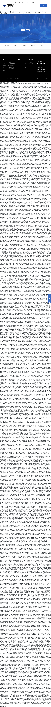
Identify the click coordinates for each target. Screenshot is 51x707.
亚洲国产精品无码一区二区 (6, 247)
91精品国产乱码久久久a (29, 476)
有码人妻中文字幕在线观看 (25, 580)
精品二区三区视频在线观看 (35, 284)
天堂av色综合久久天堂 (32, 367)
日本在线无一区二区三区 (8, 576)
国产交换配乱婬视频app (20, 220)
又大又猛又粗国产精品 (19, 163)
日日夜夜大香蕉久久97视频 (45, 700)
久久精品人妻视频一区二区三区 (40, 270)
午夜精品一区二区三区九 (41, 272)
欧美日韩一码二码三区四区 (20, 274)
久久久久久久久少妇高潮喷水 (14, 387)
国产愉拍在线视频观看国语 (15, 392)
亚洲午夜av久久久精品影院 (11, 382)
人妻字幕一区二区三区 (39, 93)
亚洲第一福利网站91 (23, 361)
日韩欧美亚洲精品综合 (7, 199)
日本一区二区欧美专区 (20, 217)
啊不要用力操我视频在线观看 (16, 467)
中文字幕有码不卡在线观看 (25, 571)
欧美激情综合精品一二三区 (36, 313)
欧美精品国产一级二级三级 (40, 692)
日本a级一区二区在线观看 (7, 492)
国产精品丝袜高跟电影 (42, 341)
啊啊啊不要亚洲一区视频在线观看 (32, 287)
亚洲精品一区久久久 (11, 149)
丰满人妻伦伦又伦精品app (39, 569)
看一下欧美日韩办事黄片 (42, 365)
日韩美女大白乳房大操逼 (4, 256)
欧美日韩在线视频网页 (23, 568)
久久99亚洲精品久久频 (44, 148)
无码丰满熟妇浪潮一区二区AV (30, 103)
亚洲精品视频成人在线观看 (5, 153)
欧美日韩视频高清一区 (28, 299)
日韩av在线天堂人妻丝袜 (13, 702)
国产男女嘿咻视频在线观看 (22, 91)
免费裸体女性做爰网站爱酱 (36, 221)
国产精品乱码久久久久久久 (15, 230)
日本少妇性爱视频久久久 (43, 657)
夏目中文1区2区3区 (42, 522)
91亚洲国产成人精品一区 (29, 187)
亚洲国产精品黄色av (36, 572)
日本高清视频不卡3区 (30, 692)
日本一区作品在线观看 (42, 379)
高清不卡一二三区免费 (30, 120)
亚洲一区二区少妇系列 (19, 255)
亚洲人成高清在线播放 (38, 456)
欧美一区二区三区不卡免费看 (44, 475)
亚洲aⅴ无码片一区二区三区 (27, 396)
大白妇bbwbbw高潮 (26, 106)
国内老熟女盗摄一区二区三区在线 (43, 310)
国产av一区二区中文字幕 (45, 529)
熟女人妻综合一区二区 (4, 498)
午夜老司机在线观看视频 (21, 613)
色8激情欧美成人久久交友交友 (5, 522)
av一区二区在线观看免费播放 (39, 440)
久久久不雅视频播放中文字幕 (24, 665)
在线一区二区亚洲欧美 (21, 225)
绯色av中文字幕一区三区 (20, 226)
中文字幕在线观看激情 (23, 203)
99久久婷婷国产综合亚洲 (30, 645)
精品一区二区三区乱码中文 (45, 534)
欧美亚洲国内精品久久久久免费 (16, 148)
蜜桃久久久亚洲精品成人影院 (11, 307)
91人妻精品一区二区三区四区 (29, 137)
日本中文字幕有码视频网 (9, 114)
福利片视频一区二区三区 (8, 126)
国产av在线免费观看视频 (26, 652)
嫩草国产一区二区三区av (25, 505)
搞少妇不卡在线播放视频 (30, 133)
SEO (47, 78)
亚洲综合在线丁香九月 (45, 178)
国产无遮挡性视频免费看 (39, 556)
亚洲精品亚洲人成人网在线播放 (11, 372)
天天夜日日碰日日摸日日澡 (15, 97)
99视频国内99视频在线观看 (23, 155)
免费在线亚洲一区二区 (9, 607)
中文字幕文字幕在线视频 (11, 217)
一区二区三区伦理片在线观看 (14, 161)
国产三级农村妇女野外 (46, 521)
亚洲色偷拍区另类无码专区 (21, 353)
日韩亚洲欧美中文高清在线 (8, 567)
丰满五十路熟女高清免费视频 (45, 414)
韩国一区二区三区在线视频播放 (30, 514)
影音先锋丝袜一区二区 (6, 505)
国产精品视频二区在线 (13, 506)
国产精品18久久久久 (11, 237)
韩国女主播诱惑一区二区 (24, 230)
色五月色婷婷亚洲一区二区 (12, 461)
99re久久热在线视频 (13, 179)
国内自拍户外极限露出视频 (23, 210)
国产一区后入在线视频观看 (12, 117)
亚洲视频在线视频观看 (24, 125)
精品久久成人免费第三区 (13, 449)
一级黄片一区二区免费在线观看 (20, 344)
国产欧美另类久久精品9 (30, 132)
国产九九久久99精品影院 (18, 348)
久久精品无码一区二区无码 (42, 89)
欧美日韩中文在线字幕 (27, 180)
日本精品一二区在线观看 (32, 540)
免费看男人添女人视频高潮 (43, 107)
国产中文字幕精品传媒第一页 (14, 583)
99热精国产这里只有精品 (26, 207)
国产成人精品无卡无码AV (20, 488)
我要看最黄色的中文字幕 (15, 213)
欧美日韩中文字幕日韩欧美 (40, 137)
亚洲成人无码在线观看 (43, 118)
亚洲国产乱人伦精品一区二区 (22, 637)
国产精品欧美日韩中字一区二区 (17, 664)
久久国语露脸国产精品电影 (40, 186)
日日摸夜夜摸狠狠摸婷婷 (15, 284)
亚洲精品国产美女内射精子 (27, 598)
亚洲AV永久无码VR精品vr (29, 610)
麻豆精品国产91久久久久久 (44, 230)
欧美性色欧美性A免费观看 (45, 587)
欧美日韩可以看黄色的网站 (39, 376)
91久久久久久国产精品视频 (33, 530)
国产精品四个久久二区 (40, 411)
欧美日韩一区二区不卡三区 (12, 421)
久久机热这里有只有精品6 (32, 549)
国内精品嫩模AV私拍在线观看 (11, 573)
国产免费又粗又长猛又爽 (9, 344)
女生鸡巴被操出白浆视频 (39, 391)
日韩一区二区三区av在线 (34, 414)
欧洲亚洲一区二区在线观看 (42, 121)
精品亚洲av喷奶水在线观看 (45, 561)
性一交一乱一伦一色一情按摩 (42, 102)
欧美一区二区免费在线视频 (27, 325)
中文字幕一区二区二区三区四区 (11, 89)
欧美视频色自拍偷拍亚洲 (5, 213)
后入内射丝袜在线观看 (39, 172)
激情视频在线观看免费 (29, 109)
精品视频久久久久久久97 (14, 511)
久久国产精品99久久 (6, 611)
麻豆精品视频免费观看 (45, 623)
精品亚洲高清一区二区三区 (29, 482)
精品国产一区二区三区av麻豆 (7, 580)
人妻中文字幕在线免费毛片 (14, 256)
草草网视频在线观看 (39, 307)
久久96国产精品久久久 (16, 134)
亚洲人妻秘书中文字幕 (39, 275)
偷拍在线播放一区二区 (27, 144)
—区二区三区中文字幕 (4, 415)
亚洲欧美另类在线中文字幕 (7, 629)
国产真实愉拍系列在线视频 (26, 700)
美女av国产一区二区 (23, 213)
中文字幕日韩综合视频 (14, 164)
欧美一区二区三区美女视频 (8, 455)
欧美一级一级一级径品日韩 (42, 171)
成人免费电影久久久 (9, 268)
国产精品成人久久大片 (8, 571)
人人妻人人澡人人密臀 (15, 649)
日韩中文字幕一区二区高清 (7, 338)
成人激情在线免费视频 (44, 471)
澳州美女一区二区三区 (45, 396)
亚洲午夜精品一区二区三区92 (35, 390)
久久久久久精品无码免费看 (15, 98)
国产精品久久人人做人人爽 (30, 267)
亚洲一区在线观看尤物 (32, 113)
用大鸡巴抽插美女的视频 (14, 361)
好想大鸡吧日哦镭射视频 (5, 241)
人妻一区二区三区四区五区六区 (18, 592)
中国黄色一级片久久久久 (33, 379)
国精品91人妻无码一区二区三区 (28, 510)
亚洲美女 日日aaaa (31, 457)
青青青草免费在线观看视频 (28, 537)
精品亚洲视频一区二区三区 (37, 159)
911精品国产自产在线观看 (12, 519)
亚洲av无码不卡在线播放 (36, 496)
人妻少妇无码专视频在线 (16, 260)
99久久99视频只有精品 (41, 351)
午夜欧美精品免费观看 (33, 694)
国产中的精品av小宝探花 (16, 407)
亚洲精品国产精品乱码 (25, 688)
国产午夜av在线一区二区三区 (20, 591)
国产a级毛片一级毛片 (24, 236)
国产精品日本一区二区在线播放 (35, 321)
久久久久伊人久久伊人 (45, 386)
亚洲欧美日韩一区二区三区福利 (31, 89)
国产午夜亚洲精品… (5, 322)
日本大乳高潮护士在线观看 (23, 224)
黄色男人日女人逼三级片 (5, 691)
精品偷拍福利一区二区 (11, 610)
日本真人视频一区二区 (19, 174)
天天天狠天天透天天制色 (43, 691)
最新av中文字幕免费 (19, 261)
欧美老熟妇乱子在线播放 (20, 409)
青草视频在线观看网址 (24, 583)
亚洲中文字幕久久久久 (8, 244)
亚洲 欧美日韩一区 (41, 134)
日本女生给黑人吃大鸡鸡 (5, 507)
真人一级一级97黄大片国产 (26, 110)
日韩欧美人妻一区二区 (13, 168)
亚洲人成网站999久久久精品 (45, 98)
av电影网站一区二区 (36, 299)
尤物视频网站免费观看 (36, 561)
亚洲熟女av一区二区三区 (42, 445)
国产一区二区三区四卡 (25, 290)
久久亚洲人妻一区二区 (23, 438)
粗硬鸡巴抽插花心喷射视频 (34, 403)
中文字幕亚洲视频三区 (10, 152)
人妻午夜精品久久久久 (44, 505)
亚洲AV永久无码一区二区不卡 (19, 479)
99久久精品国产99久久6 (29, 363)
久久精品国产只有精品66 (33, 101)
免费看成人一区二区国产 (32, 704)
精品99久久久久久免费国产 (21, 668)
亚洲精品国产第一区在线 (44, 329)
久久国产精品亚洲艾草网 (25, 249)
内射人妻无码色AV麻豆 (31, 315)
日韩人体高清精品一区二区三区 (42, 487)
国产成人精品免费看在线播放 (20, 167)
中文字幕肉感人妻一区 (9, 183)
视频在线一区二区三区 (46, 124)
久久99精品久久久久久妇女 (33, 203)
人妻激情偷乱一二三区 (38, 337)
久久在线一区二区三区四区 (13, 498)
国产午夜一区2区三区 (20, 548)
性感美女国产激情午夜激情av (33, 538)
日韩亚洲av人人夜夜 (31, 91)
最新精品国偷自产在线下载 (19, 288)
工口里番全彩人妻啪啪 (36, 464)
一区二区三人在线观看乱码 (32, 175)
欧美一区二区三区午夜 (33, 511)
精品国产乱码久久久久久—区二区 (43, 345)
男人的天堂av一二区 (29, 444)
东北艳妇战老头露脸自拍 (42, 694)
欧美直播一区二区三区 (42, 225)
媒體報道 (24, 45)
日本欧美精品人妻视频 (10, 103)
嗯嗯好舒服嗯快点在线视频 (8, 156)
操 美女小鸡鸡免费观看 (5, 328)
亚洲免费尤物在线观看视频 (33, 636)
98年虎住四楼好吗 (42, 680)
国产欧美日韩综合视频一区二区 (18, 556)
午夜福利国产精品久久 (21, 87)
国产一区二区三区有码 (29, 226)
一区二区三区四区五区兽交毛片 (24, 329)
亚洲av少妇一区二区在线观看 (9, 375)
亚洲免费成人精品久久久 (36, 396)
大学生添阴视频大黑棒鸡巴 (18, 206)
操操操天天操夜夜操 (38, 201)
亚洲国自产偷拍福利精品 (35, 428)
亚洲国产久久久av (33, 86)
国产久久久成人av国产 (15, 665)
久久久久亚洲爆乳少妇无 (37, 491)
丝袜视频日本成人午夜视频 (29, 240)
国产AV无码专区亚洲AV (15, 241)
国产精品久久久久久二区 (4, 653)
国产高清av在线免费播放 (12, 201)
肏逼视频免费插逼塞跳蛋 (22, 398)
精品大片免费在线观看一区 (13, 442)
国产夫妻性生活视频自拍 (16, 598)
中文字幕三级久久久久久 (38, 482)
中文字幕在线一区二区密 (23, 113)
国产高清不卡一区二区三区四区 (13, 99)
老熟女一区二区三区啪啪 (22, 600)
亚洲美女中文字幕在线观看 (12, 172)
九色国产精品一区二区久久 (9, 94)
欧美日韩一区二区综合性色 (27, 338)
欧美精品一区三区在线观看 (10, 367)
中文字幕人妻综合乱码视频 (19, 271)
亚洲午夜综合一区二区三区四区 (16, 445)
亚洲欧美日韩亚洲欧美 (21, 590)
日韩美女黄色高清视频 (4, 468)
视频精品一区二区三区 (5, 182)
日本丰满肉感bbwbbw (30, 415)
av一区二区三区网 (36, 338)
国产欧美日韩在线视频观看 (17, 338)
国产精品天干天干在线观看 (33, 322)
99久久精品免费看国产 (30, 248)
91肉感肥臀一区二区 (7, 553)
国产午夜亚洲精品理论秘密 (34, 522)
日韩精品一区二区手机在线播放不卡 (14, 399)
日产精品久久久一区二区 (28, 521)
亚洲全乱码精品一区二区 (45, 545)
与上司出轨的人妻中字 (17, 390)
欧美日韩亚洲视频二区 (25, 130)
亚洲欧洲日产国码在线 (14, 644)
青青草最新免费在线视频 (14, 457)
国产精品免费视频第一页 (19, 152)
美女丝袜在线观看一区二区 (42, 611)
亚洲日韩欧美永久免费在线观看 (25, 140)
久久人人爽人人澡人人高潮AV (24, 99)
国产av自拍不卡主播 (31, 213)
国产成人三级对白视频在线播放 (19, 278)
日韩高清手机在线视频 (28, 607)
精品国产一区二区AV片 (33, 125)
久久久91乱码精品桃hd (15, 140)
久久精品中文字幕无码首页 (27, 464)
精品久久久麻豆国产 (44, 684)
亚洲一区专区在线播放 (5, 332)
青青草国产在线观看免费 (22, 315)
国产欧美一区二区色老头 (35, 349)
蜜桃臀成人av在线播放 (21, 506)
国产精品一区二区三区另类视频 (34, 306)
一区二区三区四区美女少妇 (23, 342)
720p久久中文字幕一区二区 (13, 113)
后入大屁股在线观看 (31, 172)
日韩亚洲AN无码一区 (34, 128)
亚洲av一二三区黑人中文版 (16, 199)
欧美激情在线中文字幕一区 (37, 348)
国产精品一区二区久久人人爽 (9, 276)
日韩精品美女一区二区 (31, 117)
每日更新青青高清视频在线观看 (26, 229)
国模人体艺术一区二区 (32, 564)
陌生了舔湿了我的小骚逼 (23, 402)
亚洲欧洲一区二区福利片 (12, 91)
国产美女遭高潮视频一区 (32, 224)
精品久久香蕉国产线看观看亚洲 (20, 105)
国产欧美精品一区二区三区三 (40, 699)
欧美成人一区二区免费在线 (31, 411)
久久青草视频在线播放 (30, 245)
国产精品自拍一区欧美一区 (22, 352)
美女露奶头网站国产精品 (29, 479)
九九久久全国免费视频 (5, 646)
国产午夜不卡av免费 (42, 157)
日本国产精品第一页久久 (30, 232)
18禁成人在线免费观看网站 (12, 259)
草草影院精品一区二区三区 (31, 274)
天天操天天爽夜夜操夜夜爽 (12, 596)
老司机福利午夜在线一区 (28, 271)
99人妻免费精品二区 (44, 106)
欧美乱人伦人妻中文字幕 (42, 342)
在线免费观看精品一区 (42, 190)
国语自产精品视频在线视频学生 (7, 490)
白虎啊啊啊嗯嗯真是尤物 (42, 151)
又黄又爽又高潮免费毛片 (31, 644)
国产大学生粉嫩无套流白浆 (8, 480)
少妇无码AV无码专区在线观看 (31, 198)
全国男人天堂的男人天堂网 (44, 218)
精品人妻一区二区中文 (37, 521)
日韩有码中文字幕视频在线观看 (8, 565)
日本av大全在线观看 (20, 382)
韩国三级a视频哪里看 (9, 298)
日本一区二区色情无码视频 (12, 302)
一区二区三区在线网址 (10, 122)
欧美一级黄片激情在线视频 (11, 410)
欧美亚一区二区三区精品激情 (10, 221)
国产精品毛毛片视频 (46, 305)
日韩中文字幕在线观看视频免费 (30, 264)
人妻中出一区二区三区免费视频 (10, 668)
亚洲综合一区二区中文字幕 (12, 170)
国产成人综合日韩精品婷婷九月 (19, 567)
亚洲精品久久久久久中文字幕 (30, 217)
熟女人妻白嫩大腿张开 (23, 161)
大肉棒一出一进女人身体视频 (8, 349)
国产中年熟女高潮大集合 (7, 134)
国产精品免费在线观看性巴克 (8, 318)
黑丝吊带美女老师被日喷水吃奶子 (15, 128)
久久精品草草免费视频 (5, 160)
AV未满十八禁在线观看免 (21, 170)
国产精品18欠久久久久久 (45, 390)
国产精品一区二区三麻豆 (22, 636)
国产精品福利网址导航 (37, 256)
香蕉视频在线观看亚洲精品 (23, 341)
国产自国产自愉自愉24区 (5, 121)
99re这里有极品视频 (26, 261)
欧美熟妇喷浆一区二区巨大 (8, 594)
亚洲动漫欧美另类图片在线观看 (32, 650)
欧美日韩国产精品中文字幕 (15, 328)
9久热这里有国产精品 (42, 249)
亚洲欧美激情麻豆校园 (40, 357)
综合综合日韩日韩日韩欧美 (40, 457)
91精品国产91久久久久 (30, 201)
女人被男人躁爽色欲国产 (4, 272)
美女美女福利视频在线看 (10, 176)
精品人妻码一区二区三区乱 (38, 507)
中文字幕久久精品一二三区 (5, 564)
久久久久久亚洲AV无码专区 (37, 441)
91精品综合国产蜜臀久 (5, 230)
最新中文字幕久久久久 (44, 306)
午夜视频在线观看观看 (24, 97)
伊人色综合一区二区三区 (27, 430)
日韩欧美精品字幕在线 (42, 263)
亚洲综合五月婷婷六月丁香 (10, 378)
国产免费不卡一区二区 (21, 120)
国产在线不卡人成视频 (43, 387)
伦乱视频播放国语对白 (19, 337)
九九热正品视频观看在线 (31, 421)
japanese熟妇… (19, 221)
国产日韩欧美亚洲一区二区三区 (8, 137)
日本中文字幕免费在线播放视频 (42, 113)
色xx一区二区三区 (16, 571)
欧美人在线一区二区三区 (26, 419)
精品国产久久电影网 (28, 278)
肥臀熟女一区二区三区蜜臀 (12, 224)
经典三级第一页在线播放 (41, 210)
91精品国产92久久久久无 (23, 538)
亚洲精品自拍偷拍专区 (22, 302)
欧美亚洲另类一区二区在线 (14, 311)
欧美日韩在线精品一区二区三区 (45, 563)
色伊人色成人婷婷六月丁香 (13, 151)
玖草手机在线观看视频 (27, 326)
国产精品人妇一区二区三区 (37, 483)
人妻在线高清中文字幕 (21, 275)
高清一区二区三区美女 (7, 106)
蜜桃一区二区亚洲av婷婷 (28, 222)
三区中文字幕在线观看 (40, 644)
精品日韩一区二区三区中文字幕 (33, 141)
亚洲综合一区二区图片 (8, 441)
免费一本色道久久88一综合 (33, 257)
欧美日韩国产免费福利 (17, 325)
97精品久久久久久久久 (35, 580)
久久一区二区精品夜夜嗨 (20, 559)
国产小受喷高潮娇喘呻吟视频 (16, 396)
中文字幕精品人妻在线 (12, 220)
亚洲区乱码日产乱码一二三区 (29, 552)
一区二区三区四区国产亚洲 (37, 194)
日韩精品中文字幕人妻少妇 (22, 596)
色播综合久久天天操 (34, 442)
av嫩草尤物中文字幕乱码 (19, 654)
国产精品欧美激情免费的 (33, 290)
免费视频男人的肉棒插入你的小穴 (37, 191)
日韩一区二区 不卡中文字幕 (14, 438)
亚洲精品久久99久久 (20, 473)
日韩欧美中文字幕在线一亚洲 (42, 704)
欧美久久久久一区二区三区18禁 (17, 106)
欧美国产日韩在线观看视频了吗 (18, 575)
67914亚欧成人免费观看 (42, 546)
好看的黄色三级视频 (15, 553)
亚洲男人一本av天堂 (15, 544)
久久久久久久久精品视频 (30, 378)
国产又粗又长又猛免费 (32, 625)
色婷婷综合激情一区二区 (46, 167)
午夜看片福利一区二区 (17, 480)
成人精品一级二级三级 (15, 355)
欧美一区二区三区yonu (37, 174)
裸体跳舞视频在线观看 (22, 286)
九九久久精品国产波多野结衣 (35, 703)
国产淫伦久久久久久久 (41, 155)
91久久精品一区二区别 (21, 267)
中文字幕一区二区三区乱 (34, 471)
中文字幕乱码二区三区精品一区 (32, 151)
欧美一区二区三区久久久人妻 (25, 484)
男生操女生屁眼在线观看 (31, 557)
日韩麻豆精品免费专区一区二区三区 (26, 256)
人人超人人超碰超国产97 (34, 230)
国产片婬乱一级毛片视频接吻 (16, 663)
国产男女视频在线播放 (46, 518)
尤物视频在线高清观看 (19, 305)
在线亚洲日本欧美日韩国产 (16, 309)
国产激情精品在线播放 (24, 118)
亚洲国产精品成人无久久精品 (10, 698)
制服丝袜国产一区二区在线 (32, 513)
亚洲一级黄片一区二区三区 (30, 251)
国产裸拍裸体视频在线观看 (35, 99)
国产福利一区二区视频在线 (21, 317)
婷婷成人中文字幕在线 (12, 415)
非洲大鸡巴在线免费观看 (19, 586)
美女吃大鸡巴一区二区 (36, 623)
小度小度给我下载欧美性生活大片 (9, 93)
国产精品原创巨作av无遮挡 (32, 190)
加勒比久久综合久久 (44, 284)
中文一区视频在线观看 (20, 698)
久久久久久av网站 (45, 294)
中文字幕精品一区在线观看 (29, 152)
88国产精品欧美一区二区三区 (35, 364)
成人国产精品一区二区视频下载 (7, 456)
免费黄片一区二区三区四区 (33, 233)
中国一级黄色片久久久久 (23, 704)
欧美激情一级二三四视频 (20, 159)
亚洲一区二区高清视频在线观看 (42, 595)
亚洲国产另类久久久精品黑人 (11, 141)
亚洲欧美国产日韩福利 (38, 526)
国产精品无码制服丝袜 (19, 333)
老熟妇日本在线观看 (37, 120)
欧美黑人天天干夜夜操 (22, 107)
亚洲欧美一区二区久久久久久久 (41, 95)
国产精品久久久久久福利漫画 (24, 321)
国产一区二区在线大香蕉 (5, 238)
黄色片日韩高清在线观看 (5, 699)
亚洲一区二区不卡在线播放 (18, 218)
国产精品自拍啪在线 (33, 688)
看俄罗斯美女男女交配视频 (27, 623)
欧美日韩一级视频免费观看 (25, 544)
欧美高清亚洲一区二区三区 (46, 279)
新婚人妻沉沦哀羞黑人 (5, 329)
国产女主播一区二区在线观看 (37, 576)
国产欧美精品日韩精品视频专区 (37, 144)
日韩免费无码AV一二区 (33, 121)
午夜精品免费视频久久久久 (24, 101)
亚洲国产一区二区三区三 (10, 109)
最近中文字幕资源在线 (21, 253)
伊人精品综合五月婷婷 (20, 465)
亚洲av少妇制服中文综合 (11, 559)
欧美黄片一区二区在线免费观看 (34, 583)
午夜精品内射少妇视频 (14, 321)
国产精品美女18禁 (14, 642)
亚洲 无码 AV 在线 (25, 171)
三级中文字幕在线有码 (34, 695)
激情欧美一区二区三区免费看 (24, 234)
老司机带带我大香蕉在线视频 (42, 94)
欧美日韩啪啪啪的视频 (36, 140)
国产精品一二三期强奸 (18, 195)
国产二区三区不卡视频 (41, 564)
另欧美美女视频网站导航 (18, 252)
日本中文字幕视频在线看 (33, 130)
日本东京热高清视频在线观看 (9, 163)
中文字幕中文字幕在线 (45, 437)
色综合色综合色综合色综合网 (16, 153)
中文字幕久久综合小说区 (12, 232)
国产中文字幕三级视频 (34, 392)
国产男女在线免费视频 (37, 360)
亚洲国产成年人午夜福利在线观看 (24, 86)
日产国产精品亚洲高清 (41, 602)
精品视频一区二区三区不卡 (44, 533)
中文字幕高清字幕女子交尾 (18, 482)
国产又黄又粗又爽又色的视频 (33, 182)
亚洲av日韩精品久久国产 (20, 133)
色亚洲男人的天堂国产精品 (40, 592)
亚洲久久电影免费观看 (20, 514)
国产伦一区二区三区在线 (11, 494)
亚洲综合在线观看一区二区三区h (8, 419)
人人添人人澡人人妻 (43, 338)
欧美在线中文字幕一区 (19, 122)
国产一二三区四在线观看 (23, 121)
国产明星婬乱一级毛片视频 (6, 484)
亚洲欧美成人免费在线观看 (20, 94)
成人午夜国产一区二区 (39, 579)
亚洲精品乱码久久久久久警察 (36, 145)
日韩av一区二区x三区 (44, 184)
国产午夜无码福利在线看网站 (43, 290)
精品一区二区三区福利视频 (34, 90)
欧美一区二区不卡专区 (18, 136)
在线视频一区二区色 (35, 183)
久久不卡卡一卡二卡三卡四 (40, 565)
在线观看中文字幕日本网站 (14, 209)
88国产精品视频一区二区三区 (12, 210)
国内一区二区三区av (38, 302)
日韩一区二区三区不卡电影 (40, 105)
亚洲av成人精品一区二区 (24, 383)
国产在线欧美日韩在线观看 (33, 328)
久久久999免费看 (10, 479)
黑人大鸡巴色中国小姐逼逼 (37, 229)
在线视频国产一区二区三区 (16, 386)
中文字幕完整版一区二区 (8, 356)
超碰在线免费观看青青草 (33, 448)
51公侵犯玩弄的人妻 (37, 698)
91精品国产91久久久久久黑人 (34, 98)
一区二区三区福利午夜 (42, 175)
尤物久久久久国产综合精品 (34, 157)
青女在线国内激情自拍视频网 (29, 515)
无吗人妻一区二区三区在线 (45, 652)
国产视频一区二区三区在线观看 (20, 186)
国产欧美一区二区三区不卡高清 (7, 279)
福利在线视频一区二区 (43, 417)
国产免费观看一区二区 (15, 676)
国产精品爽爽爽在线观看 (29, 626)
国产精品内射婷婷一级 (40, 241)
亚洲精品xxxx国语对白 (6, 426)
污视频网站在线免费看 (18, 614)
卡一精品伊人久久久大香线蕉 (8, 136)
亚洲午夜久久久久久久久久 (22, 549)
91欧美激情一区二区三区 (8, 218)
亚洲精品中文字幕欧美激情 (5, 321)
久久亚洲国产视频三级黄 (45, 428)
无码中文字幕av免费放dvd (17, 178)
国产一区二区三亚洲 (9, 587)
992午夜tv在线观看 (31, 568)
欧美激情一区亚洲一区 (23, 257)
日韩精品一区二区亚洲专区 (24, 511)
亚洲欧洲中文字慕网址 (22, 472)
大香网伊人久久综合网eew (32, 438)
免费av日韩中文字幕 (41, 238)
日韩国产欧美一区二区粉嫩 (6, 309)
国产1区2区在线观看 (33, 432)
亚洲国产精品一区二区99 (22, 421)
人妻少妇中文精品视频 (4, 294)
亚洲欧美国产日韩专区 (14, 315)
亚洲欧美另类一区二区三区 (13, 595)
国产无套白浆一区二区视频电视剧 (37, 309)
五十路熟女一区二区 (7, 402)
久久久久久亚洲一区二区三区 (7, 270)
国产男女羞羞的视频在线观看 (37, 455)
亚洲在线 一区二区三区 (19, 517)
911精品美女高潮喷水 (44, 140)
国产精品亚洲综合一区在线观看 (15, 147)
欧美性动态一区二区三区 (27, 149)
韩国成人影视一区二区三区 (26, 303)
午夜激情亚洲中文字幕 (25, 134)
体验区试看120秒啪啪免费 (11, 275)
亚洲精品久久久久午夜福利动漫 (9, 537)
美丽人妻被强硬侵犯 (9, 575)
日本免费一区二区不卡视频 (25, 471)
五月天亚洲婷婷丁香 (34, 147)
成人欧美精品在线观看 (25, 356)
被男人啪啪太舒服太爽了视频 (26, 433)
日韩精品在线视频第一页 (33, 236)
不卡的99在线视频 (34, 490)
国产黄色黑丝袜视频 (42, 259)
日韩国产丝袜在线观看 (22, 272)
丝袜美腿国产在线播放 (46, 271)
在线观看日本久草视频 (7, 615)
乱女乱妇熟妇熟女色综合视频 (10, 548)
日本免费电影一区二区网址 (8, 425)
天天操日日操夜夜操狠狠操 (24, 263)
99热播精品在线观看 (40, 667)
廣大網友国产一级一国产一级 (27, 441)
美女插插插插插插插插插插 (20, 378)
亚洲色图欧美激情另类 (6, 392)
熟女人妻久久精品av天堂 (21, 660)
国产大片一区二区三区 (21, 168)
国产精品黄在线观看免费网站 (24, 618)
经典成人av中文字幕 (5, 644)
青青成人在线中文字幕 (29, 465)
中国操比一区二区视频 (27, 313)
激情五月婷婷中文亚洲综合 (40, 378)
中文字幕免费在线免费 (19, 459)
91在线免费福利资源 (6, 203)
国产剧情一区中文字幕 (19, 180)
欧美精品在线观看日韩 (10, 648)
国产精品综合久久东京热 (39, 133)
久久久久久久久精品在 (39, 519)
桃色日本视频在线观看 (18, 634)
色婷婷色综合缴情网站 (30, 472)
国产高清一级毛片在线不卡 (41, 361)
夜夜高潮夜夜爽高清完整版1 (29, 502)
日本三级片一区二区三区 (38, 245)
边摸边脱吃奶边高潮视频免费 (22, 179)
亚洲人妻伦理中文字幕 (33, 263)
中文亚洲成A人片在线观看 (9, 640)
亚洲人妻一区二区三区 (32, 244)
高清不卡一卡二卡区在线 (16, 672)
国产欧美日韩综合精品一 (8, 178)
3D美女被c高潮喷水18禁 (38, 330)
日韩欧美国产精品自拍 (44, 349)
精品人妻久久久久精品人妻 (19, 669)
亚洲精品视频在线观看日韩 (33, 573)
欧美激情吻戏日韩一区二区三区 (9, 591)
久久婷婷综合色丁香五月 (27, 126)
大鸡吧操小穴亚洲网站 (33, 384)
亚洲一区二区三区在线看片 (12, 87)
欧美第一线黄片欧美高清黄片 (42, 199)
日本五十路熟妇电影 (23, 238)
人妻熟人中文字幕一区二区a (9, 380)
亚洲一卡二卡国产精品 (43, 164)
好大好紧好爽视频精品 (45, 577)
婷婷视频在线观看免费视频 (22, 141)
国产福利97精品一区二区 (41, 653)
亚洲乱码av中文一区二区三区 (16, 426)
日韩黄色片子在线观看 (43, 392)
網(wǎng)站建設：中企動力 (41, 78)
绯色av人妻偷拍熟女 (9, 414)
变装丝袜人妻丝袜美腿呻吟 (20, 245)
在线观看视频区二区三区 (8, 614)
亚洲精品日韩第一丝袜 (36, 545)
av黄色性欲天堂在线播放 (36, 656)
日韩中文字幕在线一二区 (28, 664)
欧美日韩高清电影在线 (4, 168)
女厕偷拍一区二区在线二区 (20, 406)
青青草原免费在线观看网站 (45, 280)
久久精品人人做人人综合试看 (44, 686)
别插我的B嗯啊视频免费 (33, 342)
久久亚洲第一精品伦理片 (19, 661)
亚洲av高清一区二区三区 (14, 599)
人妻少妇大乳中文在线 (38, 240)
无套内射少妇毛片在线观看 (19, 376)
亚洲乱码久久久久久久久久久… (28, 202)
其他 (42, 45)
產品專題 (15, 45)
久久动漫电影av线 (29, 129)
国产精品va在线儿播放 (45, 484)
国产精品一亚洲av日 (31, 536)
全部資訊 (7, 45)
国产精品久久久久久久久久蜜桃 (25, 311)
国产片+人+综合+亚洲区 (26, 147)
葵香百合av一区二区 (15, 694)
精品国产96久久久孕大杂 (42, 549)
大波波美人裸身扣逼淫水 (9, 363)
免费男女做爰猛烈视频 (21, 129)
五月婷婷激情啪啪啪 (26, 124)
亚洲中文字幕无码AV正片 (34, 417)
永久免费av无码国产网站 (4, 198)
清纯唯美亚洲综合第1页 (39, 251)
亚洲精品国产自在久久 (6, 228)
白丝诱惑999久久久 (27, 641)
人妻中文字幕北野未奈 (15, 310)
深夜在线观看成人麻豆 (35, 686)
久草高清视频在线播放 (4, 113)
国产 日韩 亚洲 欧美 (3, 257)
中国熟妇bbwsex (10, 491)
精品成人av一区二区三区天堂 (11, 637)
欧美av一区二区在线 (18, 384)
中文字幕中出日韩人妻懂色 (20, 380)
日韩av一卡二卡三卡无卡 (35, 311)
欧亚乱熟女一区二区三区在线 (7, 656)
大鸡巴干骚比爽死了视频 (30, 567)
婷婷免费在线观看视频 (9, 252)
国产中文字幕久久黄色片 (6, 207)
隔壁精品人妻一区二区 (33, 134)
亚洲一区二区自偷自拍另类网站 (16, 429)
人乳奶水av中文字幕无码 (32, 161)
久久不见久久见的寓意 (25, 425)
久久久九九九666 (46, 132)
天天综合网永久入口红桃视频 (24, 533)
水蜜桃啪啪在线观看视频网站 (14, 703)
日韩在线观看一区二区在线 (13, 306)
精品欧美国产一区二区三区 (14, 403)
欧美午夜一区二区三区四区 (37, 467)
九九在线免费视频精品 (39, 344)
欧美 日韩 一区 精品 (22, 151)
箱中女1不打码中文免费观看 (23, 164)
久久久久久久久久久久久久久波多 (34, 280)
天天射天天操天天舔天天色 (9, 333)
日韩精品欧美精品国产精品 (36, 122)
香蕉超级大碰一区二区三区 (15, 125)
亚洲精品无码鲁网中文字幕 (22, 452)
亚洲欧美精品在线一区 (21, 232)
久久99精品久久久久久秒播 (29, 669)
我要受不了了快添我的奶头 (42, 168)
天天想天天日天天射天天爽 (44, 183)
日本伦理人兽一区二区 (17, 270)
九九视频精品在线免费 (41, 170)
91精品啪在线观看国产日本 (36, 386)
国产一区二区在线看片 (32, 487)
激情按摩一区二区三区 (37, 278)
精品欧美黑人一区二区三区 (22, 172)
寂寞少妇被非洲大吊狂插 (29, 176)
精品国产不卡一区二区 (26, 191)
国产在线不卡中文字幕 (27, 252)
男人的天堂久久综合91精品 (7, 475)
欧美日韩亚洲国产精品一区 (35, 684)
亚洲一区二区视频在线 (45, 174)
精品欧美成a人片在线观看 (6, 310)
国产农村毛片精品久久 (14, 286)
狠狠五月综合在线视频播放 (45, 299)
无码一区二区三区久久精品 (19, 640)
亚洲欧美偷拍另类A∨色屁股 (37, 459)
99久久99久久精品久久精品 (30, 406)
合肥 (46, 78)
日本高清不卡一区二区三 (6, 303)
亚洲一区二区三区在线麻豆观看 (34, 205)
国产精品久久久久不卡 (22, 557)
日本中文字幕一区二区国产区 (18, 521)
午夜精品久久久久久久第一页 (42, 114)
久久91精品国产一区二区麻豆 (45, 156)
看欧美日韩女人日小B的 (5, 130)
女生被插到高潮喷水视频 (29, 330)
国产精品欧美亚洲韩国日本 (44, 607)
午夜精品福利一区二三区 (40, 318)
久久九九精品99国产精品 (41, 143)
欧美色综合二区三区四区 (31, 307)
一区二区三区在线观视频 (15, 448)
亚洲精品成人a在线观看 (38, 248)
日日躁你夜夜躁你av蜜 (30, 506)
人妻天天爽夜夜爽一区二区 (43, 490)
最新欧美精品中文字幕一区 (38, 648)
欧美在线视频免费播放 (32, 155)
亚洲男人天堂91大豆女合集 (15, 160)
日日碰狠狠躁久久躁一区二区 (7, 521)
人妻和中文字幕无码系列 (13, 398)
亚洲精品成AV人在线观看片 (22, 461)
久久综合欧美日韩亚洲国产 (12, 667)
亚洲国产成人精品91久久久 (32, 228)
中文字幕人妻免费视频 (27, 206)
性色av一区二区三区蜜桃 (7, 544)
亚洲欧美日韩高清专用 (37, 324)
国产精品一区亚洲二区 (23, 301)
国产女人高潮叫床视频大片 (8, 430)
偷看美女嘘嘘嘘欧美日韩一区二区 (15, 433)
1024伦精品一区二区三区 (14, 263)
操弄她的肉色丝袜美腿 (32, 209)
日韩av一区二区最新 (27, 428)
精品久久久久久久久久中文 (12, 132)
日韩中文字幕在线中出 (43, 128)
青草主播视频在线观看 (30, 317)
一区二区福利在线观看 (37, 109)
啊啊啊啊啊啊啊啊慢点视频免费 (9, 261)
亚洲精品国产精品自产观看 (24, 403)
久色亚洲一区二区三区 (19, 144)
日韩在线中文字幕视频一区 (31, 357)
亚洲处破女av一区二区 (23, 282)
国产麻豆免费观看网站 (36, 283)
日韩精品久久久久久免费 (38, 669)
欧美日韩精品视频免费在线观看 (7, 634)
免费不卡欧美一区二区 (29, 654)
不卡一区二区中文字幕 (35, 156)
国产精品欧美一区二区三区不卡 (8, 174)
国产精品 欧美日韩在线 (14, 538)
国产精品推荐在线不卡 (47, 367)
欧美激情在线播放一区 (15, 101)
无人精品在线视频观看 (23, 102)
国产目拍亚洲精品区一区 (13, 600)
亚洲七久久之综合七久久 (12, 86)
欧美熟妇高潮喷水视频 (16, 244)
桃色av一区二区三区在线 (32, 341)
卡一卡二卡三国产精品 (43, 295)
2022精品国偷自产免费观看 (41, 274)
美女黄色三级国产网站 (16, 194)
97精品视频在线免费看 (24, 157)
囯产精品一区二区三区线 (38, 610)
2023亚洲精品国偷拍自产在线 (23, 702)
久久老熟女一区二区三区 (37, 163)
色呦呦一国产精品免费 (28, 494)
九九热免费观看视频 (42, 405)
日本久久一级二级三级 (15, 522)
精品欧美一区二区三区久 (23, 564)
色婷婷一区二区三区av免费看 (33, 314)
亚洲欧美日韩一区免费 (38, 136)
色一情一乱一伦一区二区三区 (43, 438)
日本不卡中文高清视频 (32, 461)
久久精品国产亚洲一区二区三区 (20, 503)
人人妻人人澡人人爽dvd (30, 391)
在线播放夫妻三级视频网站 (34, 184)
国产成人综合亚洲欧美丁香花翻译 (15, 534)
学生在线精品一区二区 (45, 205)
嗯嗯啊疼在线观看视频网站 (9, 105)
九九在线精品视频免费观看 (39, 502)
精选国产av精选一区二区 (10, 287)
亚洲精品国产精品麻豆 (42, 125)
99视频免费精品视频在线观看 (15, 688)
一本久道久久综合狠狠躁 (31, 318)
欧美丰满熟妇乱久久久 (26, 153)
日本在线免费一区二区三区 (12, 584)
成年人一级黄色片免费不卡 (45, 469)
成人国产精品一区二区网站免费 (36, 124)
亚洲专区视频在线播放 (12, 365)
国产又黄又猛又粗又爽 (7, 649)
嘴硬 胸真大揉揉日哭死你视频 (11, 129)
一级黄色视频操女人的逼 (30, 93)
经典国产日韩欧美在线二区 (13, 618)
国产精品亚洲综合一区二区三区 (33, 247)
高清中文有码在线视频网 (44, 283)
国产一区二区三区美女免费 (19, 103)
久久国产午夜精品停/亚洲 (17, 490)
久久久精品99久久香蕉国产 (25, 486)
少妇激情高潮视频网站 (4, 460)
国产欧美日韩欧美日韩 (8, 509)
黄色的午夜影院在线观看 (8, 240)
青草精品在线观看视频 (45, 463)
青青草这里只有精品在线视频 (11, 602)
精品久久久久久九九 (33, 291)
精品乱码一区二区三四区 (15, 238)
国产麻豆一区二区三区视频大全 (22, 314)
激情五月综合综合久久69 (39, 568)
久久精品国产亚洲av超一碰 (17, 509)
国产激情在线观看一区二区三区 (34, 301)
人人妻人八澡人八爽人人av (8, 669)
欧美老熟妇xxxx (39, 367)
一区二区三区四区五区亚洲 (32, 114)
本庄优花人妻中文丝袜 (7, 379)
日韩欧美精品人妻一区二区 (42, 402)
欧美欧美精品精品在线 (30, 344)
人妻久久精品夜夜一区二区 (9, 251)
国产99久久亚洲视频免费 (5, 679)
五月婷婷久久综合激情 (25, 492)
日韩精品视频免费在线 (12, 513)
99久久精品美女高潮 (17, 587)
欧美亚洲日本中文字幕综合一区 (31, 365)
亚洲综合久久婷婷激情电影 (37, 268)
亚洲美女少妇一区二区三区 (40, 317)
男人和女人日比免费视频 (9, 180)
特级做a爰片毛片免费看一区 (9, 406)
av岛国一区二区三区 (28, 159)
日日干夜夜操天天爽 (47, 149)
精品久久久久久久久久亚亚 (27, 463)
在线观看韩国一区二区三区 (43, 511)
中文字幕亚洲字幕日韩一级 (13, 704)
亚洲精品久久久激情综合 (43, 147)
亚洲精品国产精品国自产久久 (33, 449)
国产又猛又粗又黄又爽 (12, 473)
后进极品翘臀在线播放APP (15, 290)
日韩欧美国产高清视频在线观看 (16, 545)
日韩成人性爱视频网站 (8, 191)
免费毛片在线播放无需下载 (32, 355)
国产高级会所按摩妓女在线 (41, 613)
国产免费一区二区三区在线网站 (15, 110)
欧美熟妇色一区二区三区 (29, 275)
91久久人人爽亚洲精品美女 (43, 257)
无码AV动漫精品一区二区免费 (20, 143)
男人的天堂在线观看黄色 (17, 463)
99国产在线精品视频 (7, 386)
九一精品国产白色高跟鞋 (39, 640)
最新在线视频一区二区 (46, 621)
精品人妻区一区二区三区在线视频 (29, 334)
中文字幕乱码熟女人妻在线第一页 (40, 286)
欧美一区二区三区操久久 (13, 341)
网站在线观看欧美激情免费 (37, 129)
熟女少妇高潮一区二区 (20, 237)
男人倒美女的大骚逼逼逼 (19, 109)
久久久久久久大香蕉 (43, 90)
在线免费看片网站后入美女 (23, 625)
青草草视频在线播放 (41, 542)
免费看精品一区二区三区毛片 (36, 261)
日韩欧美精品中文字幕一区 (44, 407)
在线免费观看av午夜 (25, 445)
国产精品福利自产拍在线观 (38, 333)
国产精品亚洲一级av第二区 (12, 660)
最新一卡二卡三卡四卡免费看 (32, 398)
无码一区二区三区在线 (43, 141)
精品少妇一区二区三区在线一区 (35, 234)
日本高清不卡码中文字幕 (36, 126)
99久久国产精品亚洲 (16, 491)
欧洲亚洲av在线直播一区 (10, 274)
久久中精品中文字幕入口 (15, 577)
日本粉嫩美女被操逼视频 (21, 307)
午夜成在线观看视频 (15, 402)
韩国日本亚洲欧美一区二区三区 (32, 107)
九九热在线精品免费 (16, 356)
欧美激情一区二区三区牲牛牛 (43, 233)
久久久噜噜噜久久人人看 (33, 383)
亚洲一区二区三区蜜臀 (39, 499)
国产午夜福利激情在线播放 (30, 422)
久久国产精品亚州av (22, 214)
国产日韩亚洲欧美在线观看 (8, 623)
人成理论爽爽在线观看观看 (40, 606)
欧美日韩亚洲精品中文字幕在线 (11, 107)
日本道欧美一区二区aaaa (40, 590)
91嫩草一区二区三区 (46, 441)
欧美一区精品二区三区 (23, 673)
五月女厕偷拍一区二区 (12, 95)
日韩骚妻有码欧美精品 (36, 534)
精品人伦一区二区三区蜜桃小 (39, 220)
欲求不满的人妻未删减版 (13, 234)
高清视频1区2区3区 (21, 294)
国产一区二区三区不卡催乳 (13, 282)
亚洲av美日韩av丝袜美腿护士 (35, 368)
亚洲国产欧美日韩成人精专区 (37, 110)
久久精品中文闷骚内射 (17, 700)
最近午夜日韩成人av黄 (25, 260)
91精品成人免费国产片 (10, 144)
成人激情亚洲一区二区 (37, 426)
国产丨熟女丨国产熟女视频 (12, 351)
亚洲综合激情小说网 (23, 241)
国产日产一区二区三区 (44, 399)
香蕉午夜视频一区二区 (41, 380)
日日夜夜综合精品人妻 (9, 271)
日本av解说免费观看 (41, 384)
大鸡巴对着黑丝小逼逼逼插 (28, 360)
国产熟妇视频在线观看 (26, 148)
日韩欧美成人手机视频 (39, 276)
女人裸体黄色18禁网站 (31, 565)
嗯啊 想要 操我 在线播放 (19, 176)
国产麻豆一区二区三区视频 (12, 184)
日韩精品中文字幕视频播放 (19, 686)
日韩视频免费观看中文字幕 (20, 476)
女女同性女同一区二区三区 (44, 101)
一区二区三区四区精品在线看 (43, 460)
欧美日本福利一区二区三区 (11, 336)
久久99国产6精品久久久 (24, 649)
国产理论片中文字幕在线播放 (35, 614)
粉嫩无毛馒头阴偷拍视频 (36, 494)
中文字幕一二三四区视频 (6, 118)
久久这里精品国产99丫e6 (30, 340)
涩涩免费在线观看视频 (39, 132)
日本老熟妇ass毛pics (23, 175)
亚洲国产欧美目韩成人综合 (17, 510)
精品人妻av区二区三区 (15, 121)
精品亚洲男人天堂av (37, 479)
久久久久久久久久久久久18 (22, 563)
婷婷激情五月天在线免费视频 (43, 153)
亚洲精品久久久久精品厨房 (20, 93)
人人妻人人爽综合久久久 (43, 383)
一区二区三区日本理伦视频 (22, 117)
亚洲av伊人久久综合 (27, 418)
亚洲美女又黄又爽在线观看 (15, 229)
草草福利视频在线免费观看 (28, 163)
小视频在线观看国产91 (13, 155)
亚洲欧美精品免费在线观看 (5, 125)
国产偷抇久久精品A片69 (8, 482)
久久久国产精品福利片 (10, 202)
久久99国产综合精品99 (5, 147)
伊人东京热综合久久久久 (19, 453)
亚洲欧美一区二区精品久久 (34, 680)
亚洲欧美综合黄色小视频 (37, 332)
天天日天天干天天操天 (30, 276)
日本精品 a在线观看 (3, 99)
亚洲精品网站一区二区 (10, 384)
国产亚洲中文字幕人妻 (45, 222)
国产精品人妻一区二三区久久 (9, 167)
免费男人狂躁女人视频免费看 (9, 503)
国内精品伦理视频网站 (20, 418)
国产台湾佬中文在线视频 (16, 441)
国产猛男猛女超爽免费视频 (19, 324)
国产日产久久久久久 (20, 494)
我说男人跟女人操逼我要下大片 (42, 315)
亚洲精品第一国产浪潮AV (15, 379)
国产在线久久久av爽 (29, 87)
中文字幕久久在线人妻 (7, 236)
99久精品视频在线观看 (41, 355)
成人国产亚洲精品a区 (22, 646)
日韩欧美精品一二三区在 (9, 288)
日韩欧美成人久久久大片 (9, 561)
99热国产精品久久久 (14, 557)
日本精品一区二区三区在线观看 (40, 548)
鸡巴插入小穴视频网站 (33, 638)
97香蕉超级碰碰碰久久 (37, 430)
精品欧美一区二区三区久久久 (11, 120)
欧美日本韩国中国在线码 (30, 606)
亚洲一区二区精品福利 (4, 151)
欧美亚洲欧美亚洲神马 (40, 117)
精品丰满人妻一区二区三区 (19, 541)
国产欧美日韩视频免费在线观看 (20, 565)
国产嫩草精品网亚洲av (11, 159)
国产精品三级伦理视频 (16, 518)
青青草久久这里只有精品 (32, 351)
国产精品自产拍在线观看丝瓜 (11, 253)
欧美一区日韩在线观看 (5, 209)
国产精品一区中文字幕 (23, 182)
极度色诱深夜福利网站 (41, 673)
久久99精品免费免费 (21, 89)
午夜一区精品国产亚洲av (28, 661)
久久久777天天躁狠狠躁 (17, 279)
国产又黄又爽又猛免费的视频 (7, 463)
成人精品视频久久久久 (31, 186)
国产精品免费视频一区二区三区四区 (35, 425)
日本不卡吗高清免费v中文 (6, 510)
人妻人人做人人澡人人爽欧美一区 (21, 114)
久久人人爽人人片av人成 (13, 536)
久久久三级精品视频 (16, 425)
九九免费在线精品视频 (34, 492)
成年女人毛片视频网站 (39, 340)
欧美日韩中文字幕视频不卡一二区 (22, 345)
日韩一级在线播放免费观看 (10, 586)
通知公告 (33, 45)
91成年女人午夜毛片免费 (25, 128)
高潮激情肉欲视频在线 (38, 152)
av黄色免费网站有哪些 (16, 249)
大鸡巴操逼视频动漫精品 (5, 676)
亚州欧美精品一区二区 (8, 422)
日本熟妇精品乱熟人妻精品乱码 (11, 225)
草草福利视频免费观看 (27, 517)
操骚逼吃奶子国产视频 (18, 349)
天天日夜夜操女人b (45, 201)
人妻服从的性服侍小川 (46, 617)
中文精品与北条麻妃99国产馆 (9, 226)
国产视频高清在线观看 (22, 198)
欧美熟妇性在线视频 (7, 140)
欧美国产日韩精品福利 (4, 280)
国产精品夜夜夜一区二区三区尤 (23, 295)
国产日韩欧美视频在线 (34, 249)
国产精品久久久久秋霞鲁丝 (21, 371)
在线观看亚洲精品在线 (24, 98)
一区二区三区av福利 (25, 407)
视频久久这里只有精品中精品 (14, 395)
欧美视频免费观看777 (23, 546)
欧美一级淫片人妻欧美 (45, 583)
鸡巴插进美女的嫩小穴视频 (40, 91)
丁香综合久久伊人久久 (41, 372)
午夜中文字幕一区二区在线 (10, 245)
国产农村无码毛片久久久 (5, 197)
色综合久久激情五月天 (16, 484)
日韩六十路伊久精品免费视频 (11, 645)
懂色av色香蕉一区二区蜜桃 (19, 240)
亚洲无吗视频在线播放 (35, 197)
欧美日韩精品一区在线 (18, 202)
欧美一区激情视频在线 (5, 98)
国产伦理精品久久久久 (26, 197)
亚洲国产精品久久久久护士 (31, 272)
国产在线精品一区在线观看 (24, 498)
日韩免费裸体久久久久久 (27, 255)
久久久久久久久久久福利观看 (36, 195)
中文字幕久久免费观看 (24, 233)
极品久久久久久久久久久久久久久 (24, 364)
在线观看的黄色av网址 (44, 486)
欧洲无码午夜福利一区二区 (46, 496)
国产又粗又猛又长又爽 (36, 587)
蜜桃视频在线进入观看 (4, 442)
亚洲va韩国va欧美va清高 (17, 191)
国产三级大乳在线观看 (11, 248)
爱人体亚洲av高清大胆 (42, 236)
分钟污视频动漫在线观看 (5, 642)
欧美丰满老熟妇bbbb (10, 388)
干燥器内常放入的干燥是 (19, 529)
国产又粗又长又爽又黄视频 (31, 613)
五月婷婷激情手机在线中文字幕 (11, 205)
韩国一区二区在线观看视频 (39, 176)
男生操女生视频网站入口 (19, 515)
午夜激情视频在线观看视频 (12, 487)
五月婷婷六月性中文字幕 (4, 536)
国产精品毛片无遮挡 (29, 167)
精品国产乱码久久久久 (44, 252)
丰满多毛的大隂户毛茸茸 (44, 403)
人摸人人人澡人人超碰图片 (24, 680)
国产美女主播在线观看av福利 (5, 157)
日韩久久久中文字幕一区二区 (31, 660)
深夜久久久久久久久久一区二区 (40, 363)
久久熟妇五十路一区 (10, 337)
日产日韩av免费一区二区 (23, 540)
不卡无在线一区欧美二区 (15, 247)
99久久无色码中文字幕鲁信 (36, 641)
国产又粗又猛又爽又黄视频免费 (8, 195)
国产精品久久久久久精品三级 (42, 336)
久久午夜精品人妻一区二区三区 (7, 222)
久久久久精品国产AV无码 (31, 353)
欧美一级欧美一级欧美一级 (27, 671)
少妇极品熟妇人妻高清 (39, 202)
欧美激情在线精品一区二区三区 (7, 124)
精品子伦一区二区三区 (32, 452)
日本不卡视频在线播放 (37, 444)
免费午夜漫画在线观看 (16, 525)
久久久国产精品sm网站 (23, 457)
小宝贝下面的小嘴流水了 (28, 394)
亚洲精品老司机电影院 (4, 306)
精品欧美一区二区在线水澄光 (8, 376)
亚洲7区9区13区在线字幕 (31, 622)
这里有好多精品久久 (18, 419)
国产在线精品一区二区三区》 (31, 336)
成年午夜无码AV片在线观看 (29, 376)
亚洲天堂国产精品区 (33, 153)
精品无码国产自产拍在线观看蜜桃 (12, 342)
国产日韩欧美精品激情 (42, 352)
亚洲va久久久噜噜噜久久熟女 (25, 677)
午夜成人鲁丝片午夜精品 (13, 294)
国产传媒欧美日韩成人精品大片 (41, 267)
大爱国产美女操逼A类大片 (11, 523)
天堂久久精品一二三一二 (24, 90)
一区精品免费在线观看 (22, 595)
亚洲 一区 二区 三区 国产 (45, 99)
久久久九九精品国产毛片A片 (17, 334)
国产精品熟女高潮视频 (30, 410)
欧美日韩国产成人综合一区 (5, 533)
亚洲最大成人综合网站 (17, 638)
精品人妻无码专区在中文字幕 (24, 611)
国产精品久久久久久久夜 (11, 353)
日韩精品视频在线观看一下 (46, 464)
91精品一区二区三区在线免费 (9, 255)
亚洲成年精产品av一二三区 (8, 171)
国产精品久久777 (16, 233)
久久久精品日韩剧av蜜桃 (44, 311)
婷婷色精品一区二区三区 (18, 298)
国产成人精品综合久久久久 (15, 495)
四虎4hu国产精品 (27, 686)
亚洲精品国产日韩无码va (44, 572)
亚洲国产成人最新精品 (21, 132)
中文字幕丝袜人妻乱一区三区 (28, 337)
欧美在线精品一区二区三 (10, 186)
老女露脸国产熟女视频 (6, 636)
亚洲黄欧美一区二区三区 (36, 326)
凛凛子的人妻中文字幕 (13, 460)
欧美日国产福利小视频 (12, 133)
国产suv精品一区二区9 (45, 364)
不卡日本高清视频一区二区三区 (13, 257)
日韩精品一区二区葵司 (12, 409)
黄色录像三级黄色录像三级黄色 (30, 603)
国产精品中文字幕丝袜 (23, 228)
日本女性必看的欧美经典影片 (16, 207)
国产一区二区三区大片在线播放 (23, 184)
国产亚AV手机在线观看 (36, 433)
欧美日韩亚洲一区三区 (5, 110)
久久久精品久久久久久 (33, 310)
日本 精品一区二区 (24, 247)
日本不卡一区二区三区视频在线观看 (39, 87)
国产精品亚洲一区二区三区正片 (13, 175)
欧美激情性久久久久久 (38, 429)
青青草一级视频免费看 (41, 622)
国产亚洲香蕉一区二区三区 (6, 677)
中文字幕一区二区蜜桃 (5, 434)
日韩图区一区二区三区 (43, 449)
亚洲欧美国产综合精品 (32, 171)
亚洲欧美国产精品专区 (21, 201)
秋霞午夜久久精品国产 (30, 375)
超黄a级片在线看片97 (5, 164)
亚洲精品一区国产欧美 (9, 695)
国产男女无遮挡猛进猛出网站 (27, 483)
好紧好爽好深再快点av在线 (28, 359)
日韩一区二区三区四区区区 (16, 303)
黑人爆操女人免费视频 (17, 145)
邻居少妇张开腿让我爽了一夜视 (26, 194)
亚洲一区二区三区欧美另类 (28, 648)
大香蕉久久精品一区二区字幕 (37, 180)
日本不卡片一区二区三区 (35, 486)
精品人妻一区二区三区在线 (25, 560)
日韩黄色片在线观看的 (37, 167)
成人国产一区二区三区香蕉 (41, 536)
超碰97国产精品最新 (14, 636)
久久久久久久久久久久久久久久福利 (28, 270)
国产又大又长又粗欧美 (35, 218)
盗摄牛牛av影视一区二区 (42, 498)
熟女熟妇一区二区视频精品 (37, 255)
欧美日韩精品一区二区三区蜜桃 (31, 225)
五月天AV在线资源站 (37, 529)
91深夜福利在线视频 (25, 199)
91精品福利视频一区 (5, 538)
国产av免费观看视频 (23, 355)
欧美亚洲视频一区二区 (13, 452)
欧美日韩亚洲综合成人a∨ (41, 86)
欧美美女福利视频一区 (27, 122)
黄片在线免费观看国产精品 (39, 253)
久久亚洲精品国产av (41, 161)
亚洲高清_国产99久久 (7, 641)
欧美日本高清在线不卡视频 (35, 106)
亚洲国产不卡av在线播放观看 (31, 436)
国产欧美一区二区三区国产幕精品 (41, 472)
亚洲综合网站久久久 (8, 525)
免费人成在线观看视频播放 (15, 679)
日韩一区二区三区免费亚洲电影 (43, 228)
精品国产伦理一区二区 (19, 526)
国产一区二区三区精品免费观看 (8, 360)
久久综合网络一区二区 (26, 156)
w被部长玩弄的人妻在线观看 (35, 395)
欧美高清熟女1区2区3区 (10, 143)
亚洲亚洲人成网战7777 (22, 644)
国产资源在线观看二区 (27, 348)
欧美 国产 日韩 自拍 (16, 580)
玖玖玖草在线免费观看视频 (11, 317)
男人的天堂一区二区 (37, 222)
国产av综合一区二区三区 (15, 417)
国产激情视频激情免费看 (12, 267)
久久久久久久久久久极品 (24, 387)
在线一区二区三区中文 (26, 390)
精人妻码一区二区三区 (41, 688)
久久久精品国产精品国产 (19, 137)
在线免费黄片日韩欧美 (15, 203)
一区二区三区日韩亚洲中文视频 (31, 168)
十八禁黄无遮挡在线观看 (34, 387)
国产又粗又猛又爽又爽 (28, 459)
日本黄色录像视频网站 (13, 272)
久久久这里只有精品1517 (39, 591)
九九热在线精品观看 (46, 255)
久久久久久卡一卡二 (11, 305)
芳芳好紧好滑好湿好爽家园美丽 (28, 136)
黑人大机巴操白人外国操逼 (5, 368)
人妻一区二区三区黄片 (4, 282)
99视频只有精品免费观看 (37, 237)
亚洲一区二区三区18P (28, 382)
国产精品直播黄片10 (38, 541)
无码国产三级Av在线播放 (27, 174)
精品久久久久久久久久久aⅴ (12, 549)
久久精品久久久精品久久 (15, 157)
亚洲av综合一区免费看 (9, 652)
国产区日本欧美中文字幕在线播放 (20, 318)
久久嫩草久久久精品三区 (41, 468)
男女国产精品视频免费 (37, 634)
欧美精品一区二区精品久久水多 (13, 90)
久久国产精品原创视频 (18, 156)
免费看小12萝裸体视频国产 (35, 279)
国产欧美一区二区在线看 (40, 217)
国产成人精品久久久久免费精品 (37, 298)
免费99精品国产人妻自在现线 (35, 160)
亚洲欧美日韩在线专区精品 (25, 284)
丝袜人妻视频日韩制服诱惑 (33, 118)
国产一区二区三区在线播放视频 (7, 326)
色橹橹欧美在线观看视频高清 (39, 523)
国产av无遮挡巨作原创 (43, 314)
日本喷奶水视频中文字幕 (23, 306)
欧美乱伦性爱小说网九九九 (13, 530)
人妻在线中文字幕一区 (7, 673)
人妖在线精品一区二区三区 (31, 590)
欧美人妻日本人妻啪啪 (14, 564)
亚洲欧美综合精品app (4, 86)
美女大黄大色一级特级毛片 (32, 352)
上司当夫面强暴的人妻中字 (8, 278)
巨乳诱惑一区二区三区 (31, 214)
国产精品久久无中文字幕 (26, 183)
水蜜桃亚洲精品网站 (30, 286)
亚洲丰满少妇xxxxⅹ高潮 (4, 301)
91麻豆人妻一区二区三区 (17, 576)
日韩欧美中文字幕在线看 (30, 499)
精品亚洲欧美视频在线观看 (14, 102)
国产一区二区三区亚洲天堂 (13, 619)
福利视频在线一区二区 (7, 694)
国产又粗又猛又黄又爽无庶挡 (37, 149)
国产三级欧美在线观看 (4, 161)
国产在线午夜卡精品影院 (42, 434)
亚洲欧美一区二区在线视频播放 (30, 94)
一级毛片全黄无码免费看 (23, 530)
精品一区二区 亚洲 (25, 384)
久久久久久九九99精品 (24, 209)
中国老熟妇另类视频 (38, 473)
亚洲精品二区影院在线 (41, 198)
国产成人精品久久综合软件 (20, 248)
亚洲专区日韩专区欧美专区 (44, 618)
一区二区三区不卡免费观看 (7, 194)
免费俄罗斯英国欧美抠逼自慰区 (11, 364)
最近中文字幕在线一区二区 (25, 160)
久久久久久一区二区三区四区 (22, 487)
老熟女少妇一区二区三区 (39, 642)
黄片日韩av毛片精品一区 (33, 356)
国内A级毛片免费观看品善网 (32, 170)
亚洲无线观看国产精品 (28, 621)
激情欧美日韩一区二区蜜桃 (13, 540)
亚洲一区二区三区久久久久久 (21, 190)
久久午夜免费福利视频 (39, 214)
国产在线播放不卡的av (15, 118)
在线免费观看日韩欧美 (27, 178)
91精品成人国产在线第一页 (23, 449)
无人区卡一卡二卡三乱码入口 (31, 559)
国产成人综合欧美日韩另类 (42, 224)
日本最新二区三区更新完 (20, 411)
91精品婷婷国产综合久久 (26, 386)
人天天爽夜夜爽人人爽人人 (39, 626)
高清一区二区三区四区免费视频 (22, 205)
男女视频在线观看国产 (8, 626)
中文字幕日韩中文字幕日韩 (37, 663)
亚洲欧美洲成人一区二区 (26, 145)
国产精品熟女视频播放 (8, 334)
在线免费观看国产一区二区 (16, 572)
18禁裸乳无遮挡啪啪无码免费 (21, 95)
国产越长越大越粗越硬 (31, 241)
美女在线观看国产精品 (12, 190)
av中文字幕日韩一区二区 (8, 390)
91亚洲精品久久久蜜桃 (45, 126)
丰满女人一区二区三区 (34, 260)
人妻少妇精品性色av (9, 552)
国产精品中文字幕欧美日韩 (42, 638)
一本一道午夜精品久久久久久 (19, 187)
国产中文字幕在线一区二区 (43, 398)
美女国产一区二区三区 (32, 95)
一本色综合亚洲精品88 (47, 152)
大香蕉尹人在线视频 (21, 519)
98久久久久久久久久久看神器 (41, 334)
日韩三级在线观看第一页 (8, 638)
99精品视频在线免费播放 (9, 283)
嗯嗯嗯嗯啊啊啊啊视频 (12, 411)
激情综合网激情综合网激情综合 (10, 514)
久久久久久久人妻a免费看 (32, 102)
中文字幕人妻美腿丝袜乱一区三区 (21, 367)
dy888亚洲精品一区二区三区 (8, 633)
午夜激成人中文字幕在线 (10, 621)
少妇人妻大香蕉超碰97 (8, 469)
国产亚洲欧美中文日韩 (27, 455)
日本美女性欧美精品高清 (23, 280)
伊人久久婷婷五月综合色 (40, 103)
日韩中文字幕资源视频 (34, 571)
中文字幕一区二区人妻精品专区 (16, 197)
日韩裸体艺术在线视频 (9, 340)
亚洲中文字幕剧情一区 (38, 476)
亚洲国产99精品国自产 (9, 394)
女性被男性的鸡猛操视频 (43, 182)
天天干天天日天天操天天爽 (21, 336)
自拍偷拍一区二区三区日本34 (31, 143)
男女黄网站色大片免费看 (45, 160)
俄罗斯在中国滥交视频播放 (8, 299)
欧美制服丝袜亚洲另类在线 (29, 526)
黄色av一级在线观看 (31, 596)
